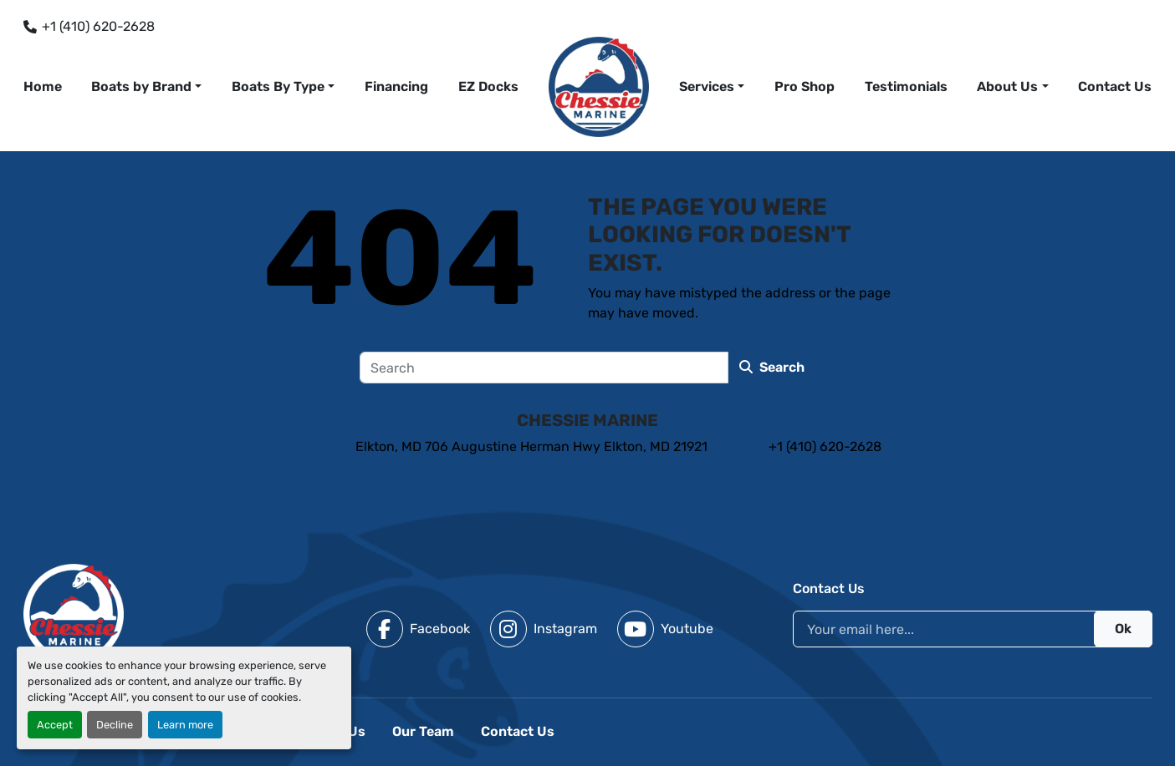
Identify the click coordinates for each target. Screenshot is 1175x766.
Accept (55, 724)
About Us (1007, 86)
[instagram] (543, 629)
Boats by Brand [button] (141, 86)
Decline (114, 724)
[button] (711, 87)
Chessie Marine (587, 420)
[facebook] (418, 629)
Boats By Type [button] (278, 86)
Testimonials (906, 86)
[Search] (544, 367)
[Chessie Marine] (73, 613)
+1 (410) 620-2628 (98, 26)
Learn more (185, 724)
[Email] (972, 629)
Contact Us (1115, 86)
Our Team (423, 731)
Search (772, 367)
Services (706, 86)
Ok (1123, 629)
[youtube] (665, 629)
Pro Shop (804, 86)
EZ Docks (488, 86)
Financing (396, 86)
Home (42, 86)
